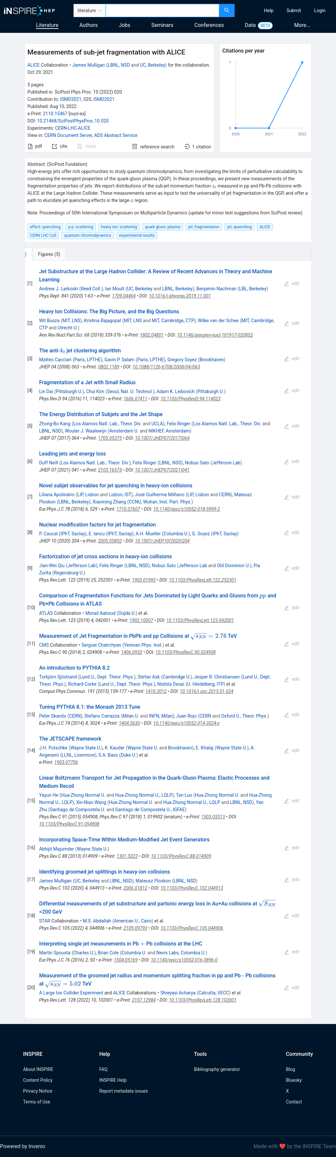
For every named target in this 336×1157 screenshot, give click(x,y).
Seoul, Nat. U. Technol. (130, 391)
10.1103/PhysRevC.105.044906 (191, 928)
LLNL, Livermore (78, 755)
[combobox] (162, 10)
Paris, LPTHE (87, 359)
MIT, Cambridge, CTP (173, 320)
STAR (44, 920)
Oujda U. (127, 613)
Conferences (209, 25)
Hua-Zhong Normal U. (83, 795)
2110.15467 (55, 113)
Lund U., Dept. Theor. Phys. (107, 676)
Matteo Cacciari (55, 359)
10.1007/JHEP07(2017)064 (162, 438)
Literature (47, 25)
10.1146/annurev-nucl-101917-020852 (215, 335)
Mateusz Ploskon (153, 880)
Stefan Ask (148, 676)
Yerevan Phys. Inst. (143, 645)
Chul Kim (95, 391)
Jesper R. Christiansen (217, 676)
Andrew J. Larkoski (58, 288)
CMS (44, 645)
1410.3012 (156, 691)
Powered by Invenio (22, 1146)
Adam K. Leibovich (176, 391)
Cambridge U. (176, 676)
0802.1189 (108, 366)
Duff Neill (48, 462)
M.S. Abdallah (97, 920)
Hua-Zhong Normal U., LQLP (143, 795)
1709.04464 (124, 296)
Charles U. (83, 952)
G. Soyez (201, 533)
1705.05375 (110, 438)
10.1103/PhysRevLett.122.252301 (203, 580)
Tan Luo (184, 795)
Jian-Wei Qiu (52, 565)
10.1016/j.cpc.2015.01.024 (206, 691)
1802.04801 (152, 335)
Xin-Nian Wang (91, 802)
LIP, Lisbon (88, 494)
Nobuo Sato (197, 462)
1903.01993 (144, 580)
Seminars (162, 25)
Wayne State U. (85, 747)
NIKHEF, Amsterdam (169, 431)
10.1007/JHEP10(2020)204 (162, 541)
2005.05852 (110, 541)
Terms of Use (36, 1101)
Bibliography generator (217, 1069)
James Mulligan (88, 65)
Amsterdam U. (123, 431)
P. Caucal (48, 533)
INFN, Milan (161, 716)
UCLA (157, 423)
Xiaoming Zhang (109, 501)
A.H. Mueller (148, 533)
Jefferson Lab (226, 462)
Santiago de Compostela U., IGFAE (150, 809)
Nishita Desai (170, 684)
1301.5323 (127, 856)
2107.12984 (144, 1000)
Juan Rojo (186, 716)
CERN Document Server (68, 135)
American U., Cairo (133, 920)
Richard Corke (82, 684)
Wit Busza (49, 320)
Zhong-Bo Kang (55, 423)
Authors (88, 25)
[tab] (46, 254)
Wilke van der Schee (218, 320)
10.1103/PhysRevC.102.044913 (191, 888)
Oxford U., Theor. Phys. (244, 716)
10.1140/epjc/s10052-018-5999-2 (186, 509)
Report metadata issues (123, 1091)
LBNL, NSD (119, 65)
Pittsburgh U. (69, 391)
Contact (294, 1101)
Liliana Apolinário (56, 494)
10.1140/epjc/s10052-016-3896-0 (184, 960)
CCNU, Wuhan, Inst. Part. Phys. (160, 501)
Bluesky (294, 1080)
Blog (290, 1069)
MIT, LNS (71, 320)
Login (320, 10)
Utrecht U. (68, 327)
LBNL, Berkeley (177, 288)
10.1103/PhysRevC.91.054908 (69, 824)
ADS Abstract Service (115, 135)
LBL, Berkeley (252, 288)
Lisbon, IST (120, 494)
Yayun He (48, 795)
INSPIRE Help (112, 1080)
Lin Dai (46, 391)
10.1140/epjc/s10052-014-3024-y (186, 723)
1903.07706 (66, 762)
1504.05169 (125, 960)
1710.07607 (128, 509)
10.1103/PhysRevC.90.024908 (186, 652)
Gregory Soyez (182, 359)
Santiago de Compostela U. (77, 809)
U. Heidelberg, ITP (205, 684)
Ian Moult (114, 288)
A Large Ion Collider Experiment (71, 992)
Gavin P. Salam (119, 359)
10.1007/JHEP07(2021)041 (162, 470)
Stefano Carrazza (101, 716)
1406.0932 (131, 652)
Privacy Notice (37, 1091)
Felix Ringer (178, 423)
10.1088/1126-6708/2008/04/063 (166, 366)
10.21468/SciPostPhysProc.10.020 (73, 120)
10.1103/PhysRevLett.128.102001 (203, 1000)
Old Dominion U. (233, 565)
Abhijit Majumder (56, 849)
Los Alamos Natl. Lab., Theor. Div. (108, 423)
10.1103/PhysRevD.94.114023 (190, 398)
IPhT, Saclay (73, 533)
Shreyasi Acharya (178, 992)
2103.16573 (110, 470)
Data (250, 25)
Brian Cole (108, 952)
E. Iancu (97, 533)
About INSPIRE (38, 1069)
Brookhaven (212, 359)
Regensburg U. (69, 572)
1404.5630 (129, 723)
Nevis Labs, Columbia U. (180, 952)
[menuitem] (269, 10)
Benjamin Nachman (216, 288)
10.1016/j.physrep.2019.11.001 (180, 296)
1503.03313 (213, 816)
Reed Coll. (91, 288)
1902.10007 (141, 620)
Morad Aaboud (100, 613)
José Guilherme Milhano (159, 494)
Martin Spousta (54, 952)
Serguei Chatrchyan (101, 645)
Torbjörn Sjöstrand (58, 676)
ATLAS (46, 613)
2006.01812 (135, 888)
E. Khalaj (205, 747)
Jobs (124, 25)
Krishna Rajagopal (102, 320)
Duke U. (128, 755)
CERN (225, 494)
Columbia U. (176, 533)
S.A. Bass (108, 755)
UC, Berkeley (152, 65)
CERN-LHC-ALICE (73, 128)
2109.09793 (135, 928)
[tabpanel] (168, 640)
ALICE (34, 65)
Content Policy (37, 1080)
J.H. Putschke (53, 747)
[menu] (286, 10)
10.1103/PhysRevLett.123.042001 (200, 620)
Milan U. (130, 716)
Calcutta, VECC (214, 992)
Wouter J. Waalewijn (85, 431)
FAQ (103, 1069)
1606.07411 (135, 398)
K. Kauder (114, 747)
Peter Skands (52, 716)
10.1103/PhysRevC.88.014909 (181, 856)
